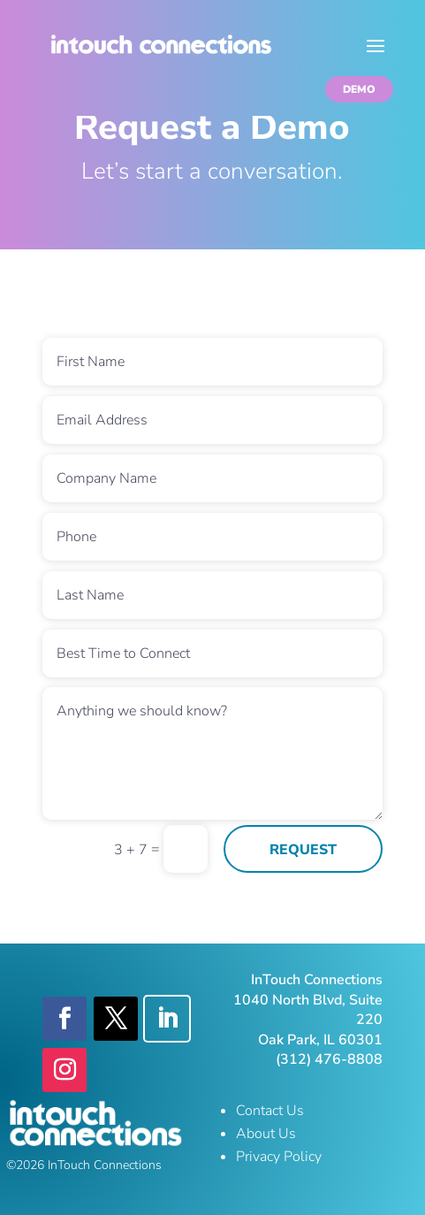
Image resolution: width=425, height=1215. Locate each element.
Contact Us (270, 1110)
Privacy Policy (279, 1156)
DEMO (359, 89)
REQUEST (303, 850)
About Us (266, 1133)
